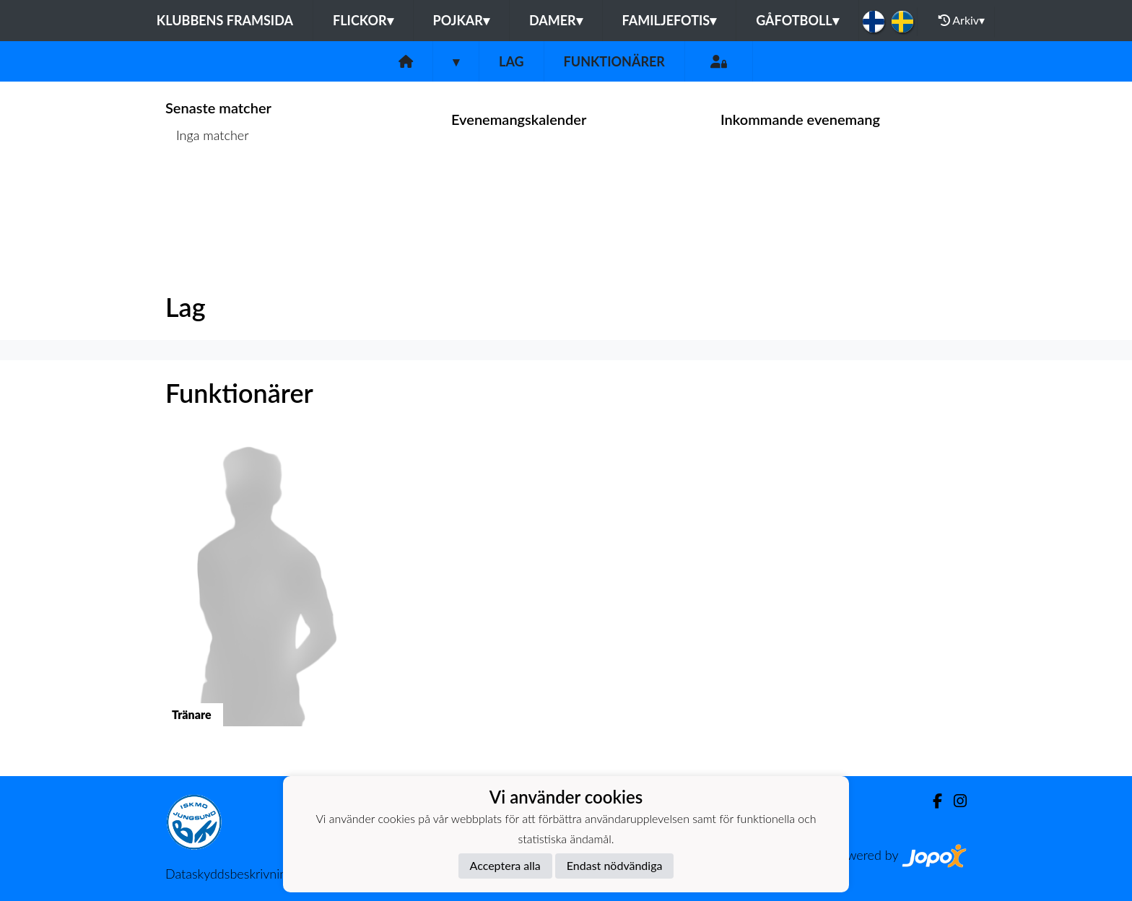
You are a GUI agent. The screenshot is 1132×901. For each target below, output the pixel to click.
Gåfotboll (797, 20)
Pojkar (461, 20)
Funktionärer (614, 61)
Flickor (363, 20)
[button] (257, 594)
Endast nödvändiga (615, 865)
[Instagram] (954, 801)
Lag (511, 61)
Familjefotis (669, 20)
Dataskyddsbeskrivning (229, 874)
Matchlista (201, 191)
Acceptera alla (505, 865)
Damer (556, 20)
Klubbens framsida (225, 20)
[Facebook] (931, 801)
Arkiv (962, 20)
